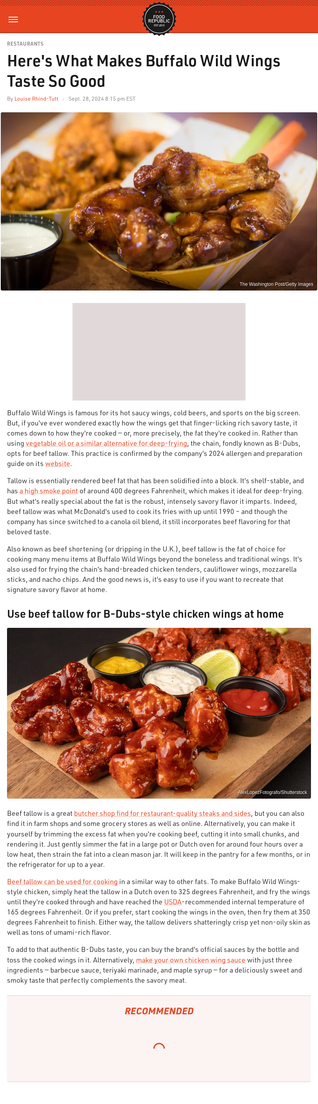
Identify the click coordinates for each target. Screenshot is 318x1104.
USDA (173, 901)
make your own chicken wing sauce (191, 959)
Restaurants (25, 43)
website (57, 463)
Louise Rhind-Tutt (36, 98)
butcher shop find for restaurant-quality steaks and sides (162, 813)
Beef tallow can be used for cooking (62, 881)
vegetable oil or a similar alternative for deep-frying (106, 443)
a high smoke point (48, 490)
